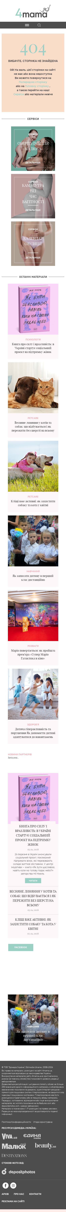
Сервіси (19, 94)
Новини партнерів (20, 754)
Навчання (33, 571)
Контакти (35, 1194)
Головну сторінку (37, 86)
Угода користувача (42, 1122)
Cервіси (33, 119)
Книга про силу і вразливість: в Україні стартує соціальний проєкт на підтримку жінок (33, 348)
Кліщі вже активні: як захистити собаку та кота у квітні (33, 924)
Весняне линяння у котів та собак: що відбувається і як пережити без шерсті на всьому (33, 426)
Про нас (19, 1194)
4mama (33, 10)
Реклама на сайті (13, 1201)
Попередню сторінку (33, 82)
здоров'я (33, 724)
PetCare (33, 418)
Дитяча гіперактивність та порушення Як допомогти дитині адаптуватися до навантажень (33, 733)
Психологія (33, 339)
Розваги (33, 646)
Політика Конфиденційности (16, 1122)
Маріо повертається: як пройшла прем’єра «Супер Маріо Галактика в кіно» (33, 654)
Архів (5, 1194)
